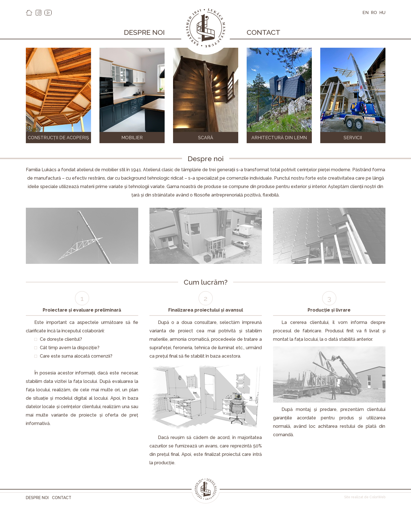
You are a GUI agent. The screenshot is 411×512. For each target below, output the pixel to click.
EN (365, 12)
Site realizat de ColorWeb (364, 497)
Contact (263, 32)
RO (374, 12)
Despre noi (144, 32)
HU (382, 12)
